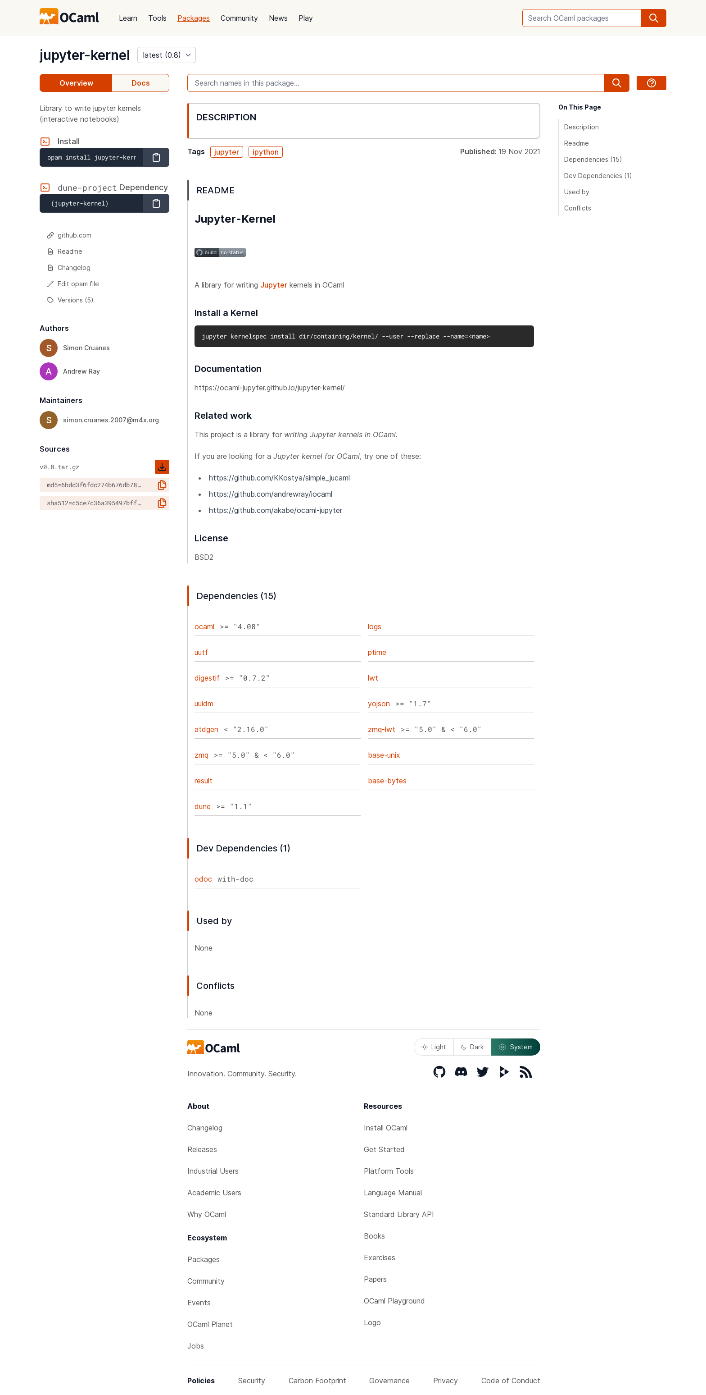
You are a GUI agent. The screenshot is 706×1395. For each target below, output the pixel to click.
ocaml (204, 626)
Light (433, 1047)
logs (374, 626)
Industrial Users (213, 1170)
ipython (266, 151)
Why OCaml (206, 1214)
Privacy (445, 1380)
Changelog (69, 267)
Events (199, 1302)
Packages (193, 18)
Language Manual (393, 1192)
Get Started (384, 1149)
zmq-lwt (381, 729)
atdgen (206, 729)
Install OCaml (385, 1127)
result (204, 780)
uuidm (204, 703)
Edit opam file (73, 284)
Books (374, 1235)
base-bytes (387, 780)
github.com (69, 235)
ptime (377, 652)
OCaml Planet (210, 1324)
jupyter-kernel (85, 55)
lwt (373, 677)
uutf (201, 652)
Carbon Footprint (317, 1380)
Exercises (379, 1257)
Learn (128, 18)
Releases (202, 1149)
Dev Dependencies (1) (598, 175)
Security (251, 1380)
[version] (166, 55)
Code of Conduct (510, 1380)
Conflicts (577, 208)
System (515, 1047)
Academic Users (214, 1192)
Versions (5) (70, 300)
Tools (157, 18)
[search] (653, 18)
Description (581, 127)
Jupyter (273, 284)
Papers (375, 1279)
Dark (472, 1047)
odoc (203, 878)
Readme (64, 251)
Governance (389, 1380)
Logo (372, 1322)
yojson (379, 703)
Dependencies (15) (593, 159)
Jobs (195, 1345)
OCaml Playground (394, 1300)
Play (306, 18)
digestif (207, 677)
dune (203, 806)
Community (239, 18)
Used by (576, 192)
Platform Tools (389, 1170)
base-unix (384, 754)
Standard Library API (399, 1214)
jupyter (226, 151)
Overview (76, 82)
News (278, 18)
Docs (140, 82)
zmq (201, 754)
